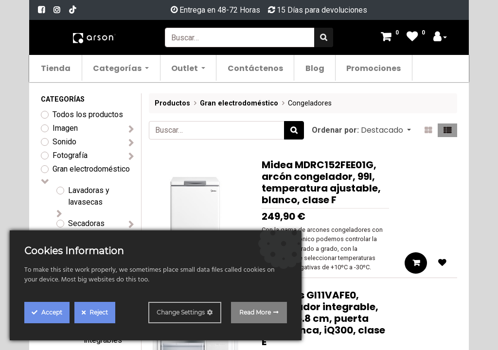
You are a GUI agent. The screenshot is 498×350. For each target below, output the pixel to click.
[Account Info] (440, 37)
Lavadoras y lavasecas (88, 196)
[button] (386, 130)
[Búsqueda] (323, 37)
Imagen (65, 128)
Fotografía (70, 155)
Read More (255, 312)
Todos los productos (88, 114)
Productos (172, 103)
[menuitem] (62, 68)
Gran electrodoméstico (91, 169)
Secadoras (86, 223)
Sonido (64, 141)
